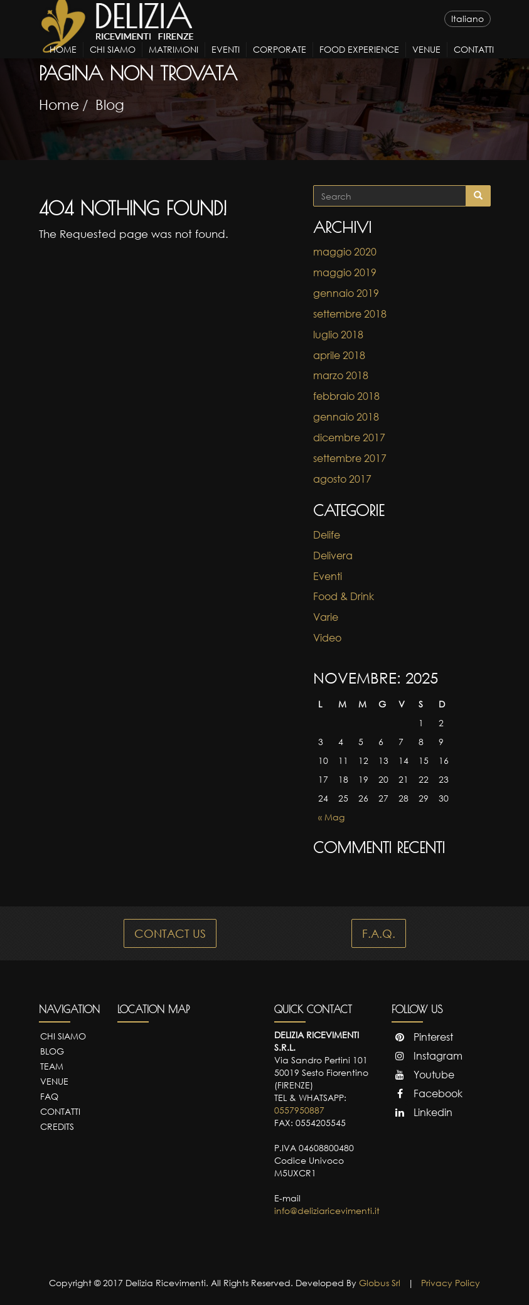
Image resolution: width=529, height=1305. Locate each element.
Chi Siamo (113, 60)
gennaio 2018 (346, 417)
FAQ (49, 1096)
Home (63, 60)
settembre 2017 (350, 458)
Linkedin (422, 1112)
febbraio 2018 (346, 396)
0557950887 (299, 1110)
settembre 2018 (350, 314)
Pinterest (422, 1037)
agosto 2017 (342, 479)
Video (327, 637)
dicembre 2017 (349, 437)
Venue (426, 60)
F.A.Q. (378, 933)
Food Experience (359, 60)
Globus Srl (379, 1282)
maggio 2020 (345, 251)
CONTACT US (170, 933)
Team (51, 1066)
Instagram (427, 1056)
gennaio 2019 (346, 293)
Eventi (225, 60)
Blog (109, 104)
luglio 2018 (338, 334)
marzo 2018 (340, 375)
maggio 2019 (345, 272)
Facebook (427, 1093)
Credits (57, 1126)
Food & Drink (343, 596)
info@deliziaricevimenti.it (327, 1210)
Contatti (474, 60)
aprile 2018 (339, 355)
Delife (326, 535)
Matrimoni (173, 60)
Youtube (423, 1074)
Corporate (279, 60)
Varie (325, 617)
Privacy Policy (450, 1282)
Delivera (333, 555)
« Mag (331, 817)
